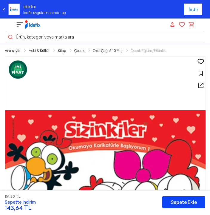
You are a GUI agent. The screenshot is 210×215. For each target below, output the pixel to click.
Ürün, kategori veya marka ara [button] (40, 37)
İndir (193, 9)
